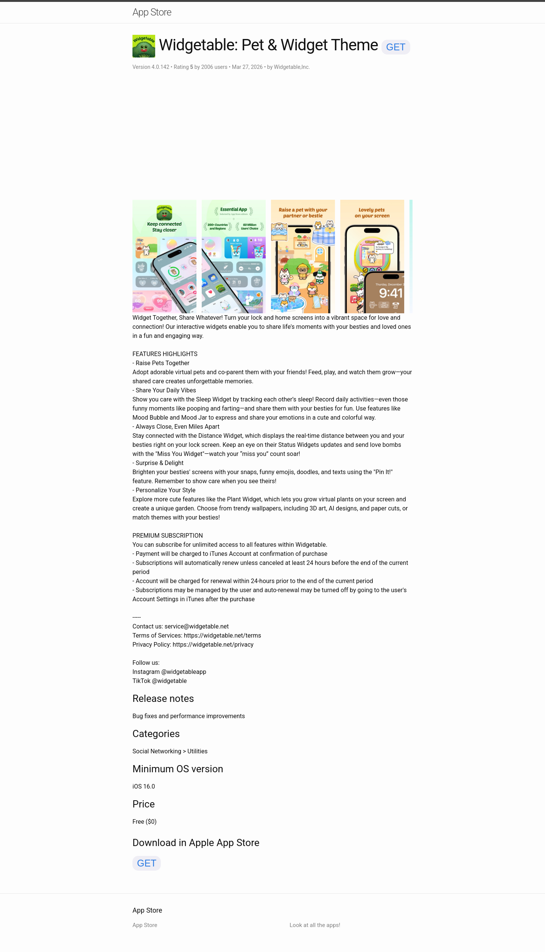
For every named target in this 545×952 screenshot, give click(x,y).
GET (395, 47)
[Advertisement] (272, 135)
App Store (151, 12)
